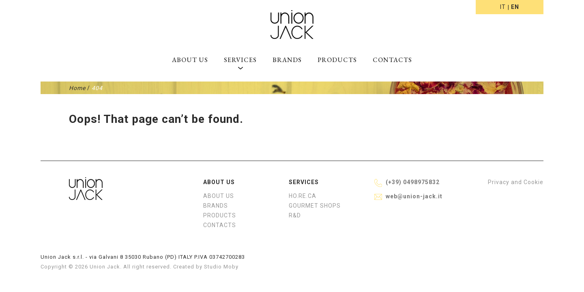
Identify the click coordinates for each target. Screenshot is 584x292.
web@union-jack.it (414, 196)
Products (337, 60)
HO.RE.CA (302, 196)
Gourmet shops (315, 205)
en (515, 7)
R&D (295, 215)
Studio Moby (221, 267)
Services (240, 60)
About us (190, 60)
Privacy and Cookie (515, 182)
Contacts (392, 60)
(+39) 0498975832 (413, 182)
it (503, 7)
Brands (287, 60)
